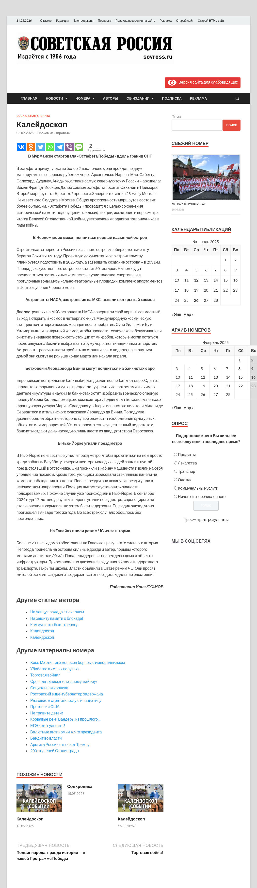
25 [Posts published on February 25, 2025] (190, 394)
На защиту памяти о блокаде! (56, 618)
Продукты (187, 454)
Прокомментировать (53, 133)
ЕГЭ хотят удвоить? (47, 725)
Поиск (177, 116)
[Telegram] (59, 147)
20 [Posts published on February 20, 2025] (215, 385)
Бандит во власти (46, 738)
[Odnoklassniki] (31, 147)
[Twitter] (40, 147)
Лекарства (187, 463)
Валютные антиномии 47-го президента (66, 731)
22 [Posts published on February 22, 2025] (240, 385)
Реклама (166, 20)
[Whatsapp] (50, 147)
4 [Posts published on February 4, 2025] (189, 368)
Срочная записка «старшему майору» (63, 681)
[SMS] (79, 147)
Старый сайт (184, 20)
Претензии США (45, 706)
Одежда (185, 479)
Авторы (110, 98)
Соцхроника (79, 786)
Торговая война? (45, 675)
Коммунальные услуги (198, 488)
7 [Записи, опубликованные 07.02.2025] (215, 269)
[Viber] (69, 147)
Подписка (104, 20)
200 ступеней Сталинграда (54, 750)
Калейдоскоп (42, 630)
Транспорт (187, 471)
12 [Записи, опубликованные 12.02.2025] (196, 280)
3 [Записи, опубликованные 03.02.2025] (177, 269)
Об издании (138, 98)
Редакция (62, 20)
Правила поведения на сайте (135, 20)
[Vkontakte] (21, 147)
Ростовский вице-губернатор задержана (66, 694)
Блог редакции (84, 20)
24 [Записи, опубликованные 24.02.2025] (177, 300)
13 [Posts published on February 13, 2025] (215, 377)
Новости (54, 98)
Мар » (188, 314)
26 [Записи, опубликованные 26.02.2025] (196, 300)
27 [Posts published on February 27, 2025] (215, 394)
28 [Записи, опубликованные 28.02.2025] (215, 300)
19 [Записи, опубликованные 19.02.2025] (196, 290)
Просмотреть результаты (205, 519)
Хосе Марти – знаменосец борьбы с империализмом (77, 662)
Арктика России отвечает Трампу (60, 744)
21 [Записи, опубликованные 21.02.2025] (215, 290)
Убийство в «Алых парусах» (54, 668)
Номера (83, 98)
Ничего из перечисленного (202, 496)
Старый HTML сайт (211, 20)
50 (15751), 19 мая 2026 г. (189, 204)
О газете (46, 20)
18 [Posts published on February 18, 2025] (190, 385)
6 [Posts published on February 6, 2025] (214, 368)
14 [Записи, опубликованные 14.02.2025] (215, 280)
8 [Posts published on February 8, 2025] (239, 368)
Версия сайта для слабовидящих (203, 82)
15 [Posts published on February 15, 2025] (240, 377)
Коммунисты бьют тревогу (54, 624)
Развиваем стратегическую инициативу (65, 700)
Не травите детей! (46, 712)
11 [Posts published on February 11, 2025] (190, 377)
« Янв (176, 314)
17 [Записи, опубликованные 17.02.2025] (177, 290)
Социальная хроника (33, 116)
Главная (29, 98)
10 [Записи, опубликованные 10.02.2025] (177, 280)
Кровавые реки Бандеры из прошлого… (65, 719)
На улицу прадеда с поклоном (57, 611)
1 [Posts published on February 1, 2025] (239, 359)
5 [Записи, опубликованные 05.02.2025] (196, 269)
